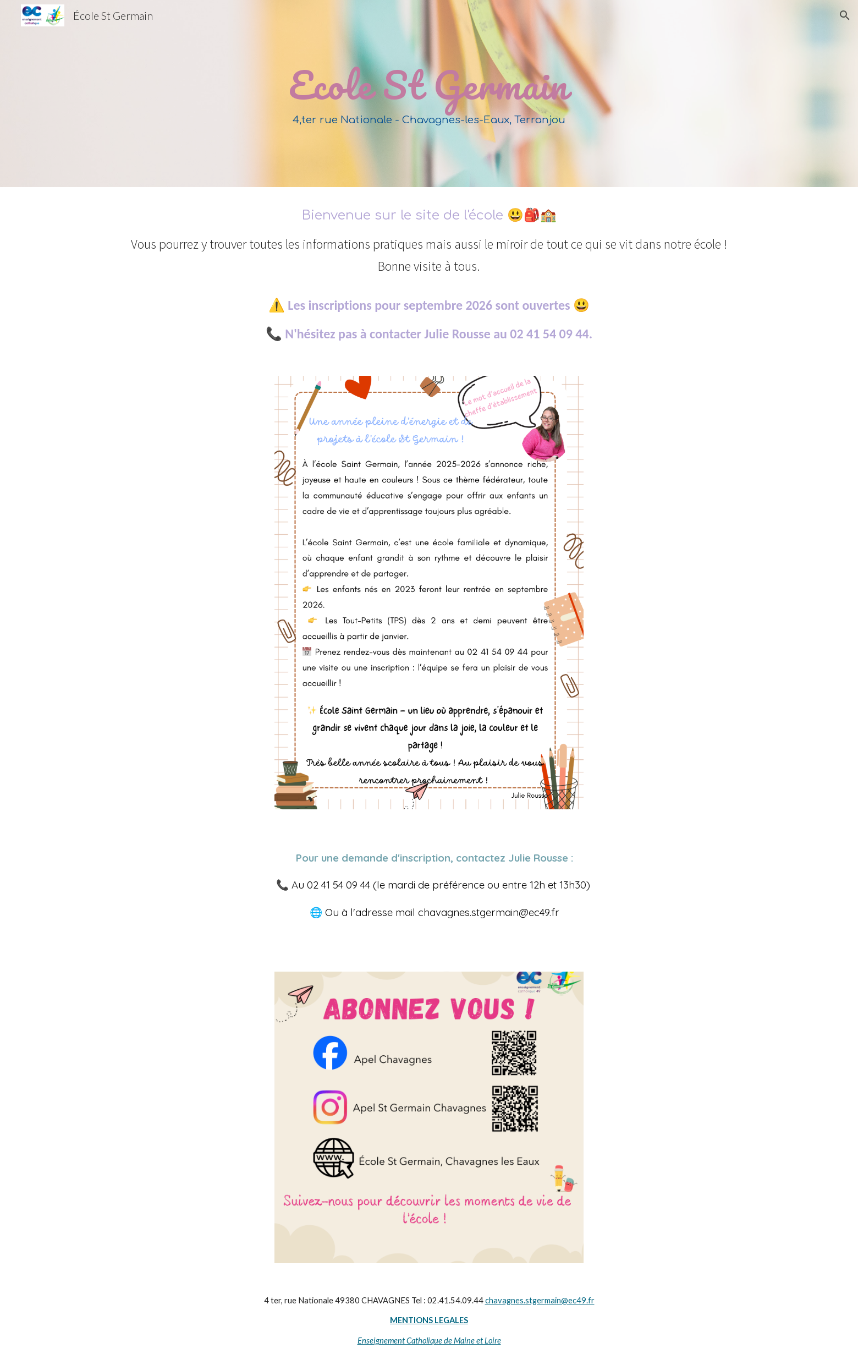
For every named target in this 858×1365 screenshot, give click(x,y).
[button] (845, 15)
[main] (429, 93)
